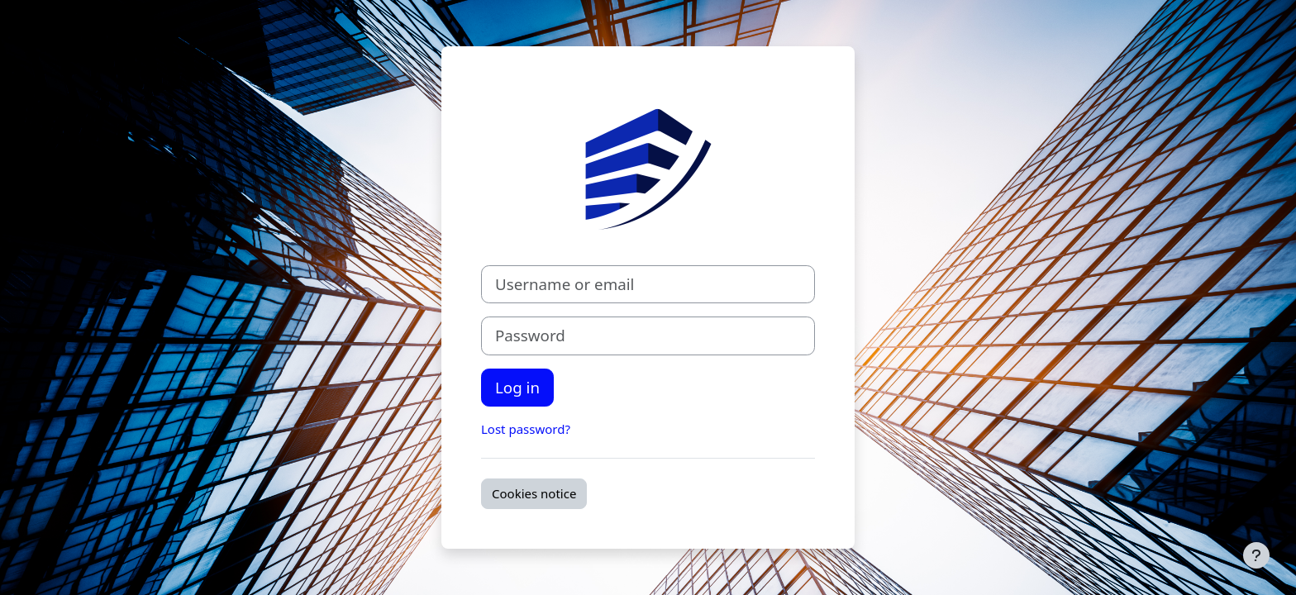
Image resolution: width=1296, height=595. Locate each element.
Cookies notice (534, 493)
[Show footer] (1256, 555)
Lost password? (525, 429)
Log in (517, 387)
